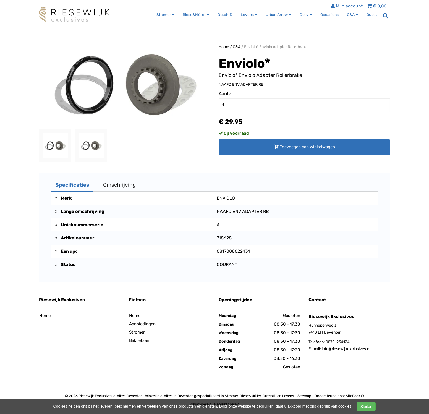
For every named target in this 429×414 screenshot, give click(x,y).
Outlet (372, 14)
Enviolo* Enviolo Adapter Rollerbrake (276, 47)
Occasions (329, 14)
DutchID (225, 14)
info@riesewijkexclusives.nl (346, 349)
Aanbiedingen (142, 323)
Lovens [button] (249, 14)
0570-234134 (338, 342)
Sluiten (366, 406)
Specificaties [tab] (72, 185)
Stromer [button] (165, 14)
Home (224, 47)
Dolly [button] (306, 14)
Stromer (137, 332)
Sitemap (304, 396)
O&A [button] (352, 14)
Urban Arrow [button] (278, 14)
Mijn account (347, 6)
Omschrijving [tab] (119, 185)
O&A (236, 47)
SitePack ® (355, 396)
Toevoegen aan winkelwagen (304, 146)
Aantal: (226, 93)
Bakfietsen (139, 340)
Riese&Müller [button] (196, 14)
